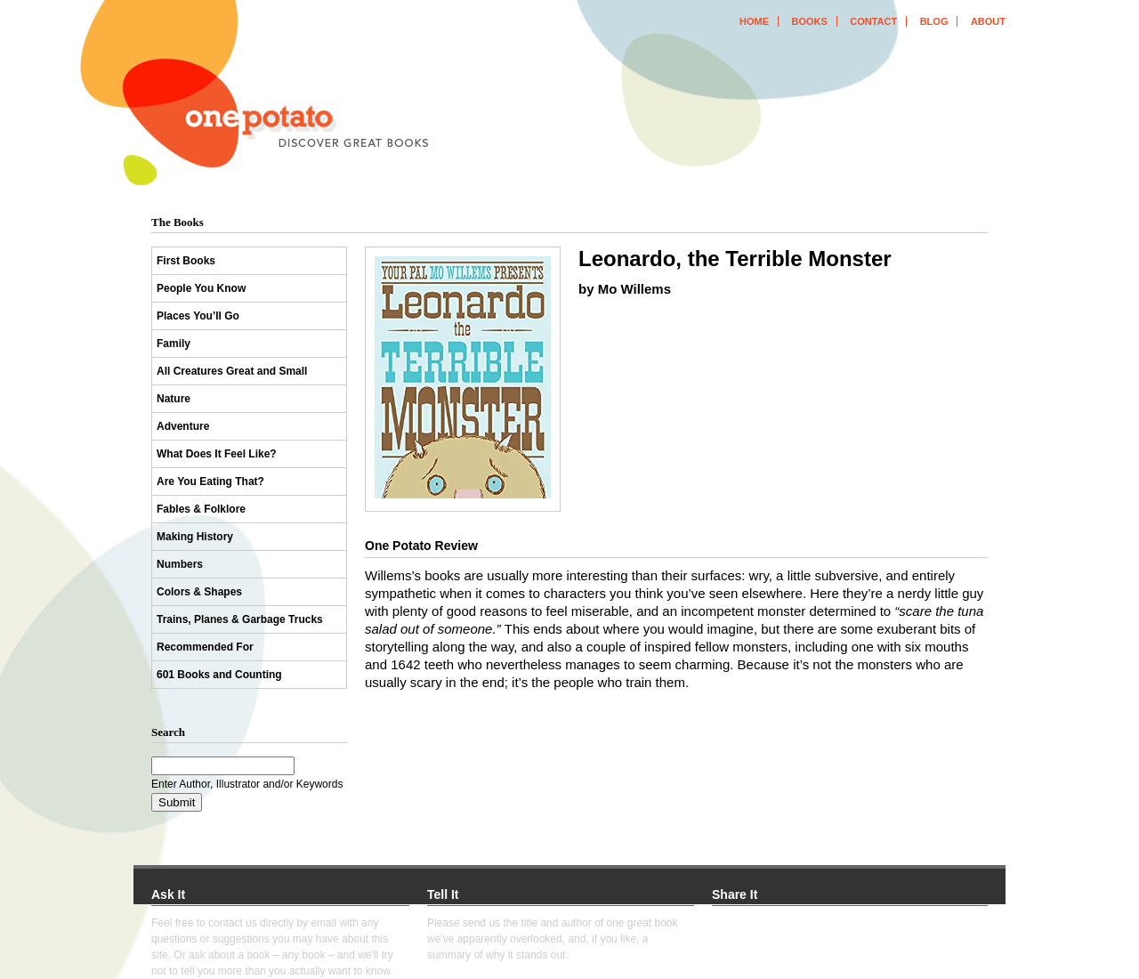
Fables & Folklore (201, 509)
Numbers (180, 564)
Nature (173, 398)
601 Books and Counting (219, 674)
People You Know (201, 288)
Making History (195, 536)
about (988, 21)
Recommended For (205, 647)
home (754, 21)
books (809, 21)
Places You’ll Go (198, 316)
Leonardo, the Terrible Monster (735, 259)
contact (873, 21)
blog (934, 21)
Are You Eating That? (210, 481)
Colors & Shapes (199, 592)
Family (173, 343)
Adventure (183, 426)
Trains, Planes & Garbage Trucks (240, 619)
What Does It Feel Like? (217, 454)
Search (168, 732)
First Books (186, 261)
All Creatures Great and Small (232, 371)
